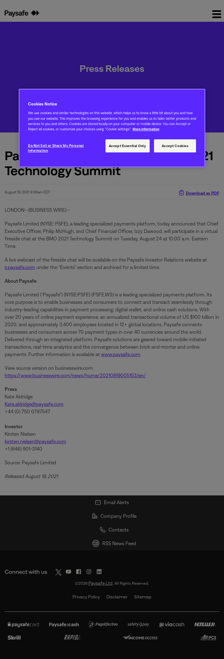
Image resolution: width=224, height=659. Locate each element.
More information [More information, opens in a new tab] (146, 129)
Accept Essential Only (127, 146)
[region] (112, 128)
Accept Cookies (175, 146)
